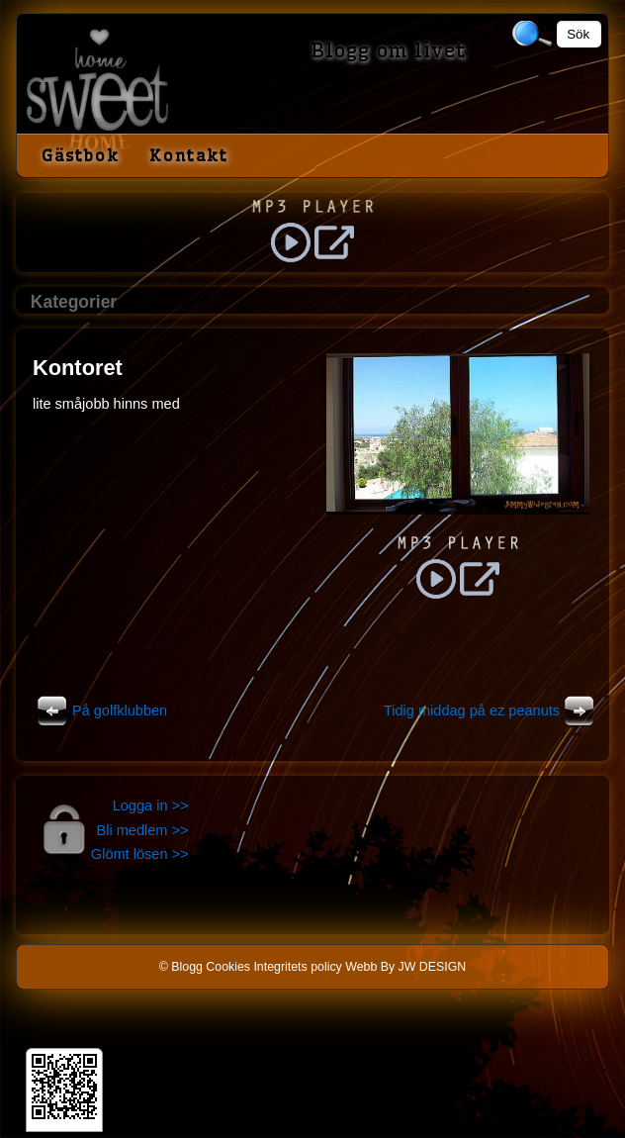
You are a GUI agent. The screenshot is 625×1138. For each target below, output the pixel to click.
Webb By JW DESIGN (405, 967)
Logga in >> (151, 805)
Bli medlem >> (143, 830)
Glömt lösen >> (140, 854)
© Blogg (181, 967)
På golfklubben (100, 710)
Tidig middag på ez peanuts (491, 710)
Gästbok (81, 155)
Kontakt (188, 155)
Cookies (228, 967)
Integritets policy (297, 967)
